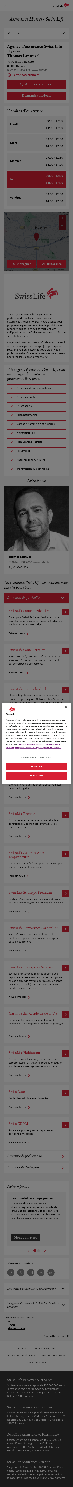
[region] (36, 743)
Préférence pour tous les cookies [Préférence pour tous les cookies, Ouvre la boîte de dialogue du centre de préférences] (36, 757)
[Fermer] (66, 707)
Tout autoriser (36, 776)
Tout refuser (36, 766)
